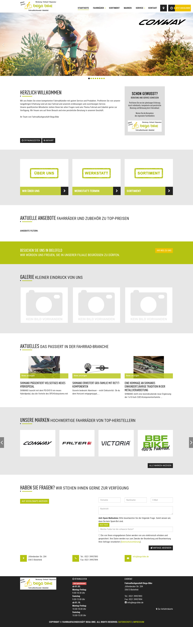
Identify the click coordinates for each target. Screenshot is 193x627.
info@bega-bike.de (141, 556)
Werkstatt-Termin (97, 191)
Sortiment (114, 8)
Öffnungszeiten (31, 140)
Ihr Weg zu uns (164, 250)
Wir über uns (45, 191)
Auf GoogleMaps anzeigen (34, 501)
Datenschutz (125, 622)
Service (140, 8)
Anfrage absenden (160, 548)
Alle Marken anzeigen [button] (160, 465)
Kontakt (152, 8)
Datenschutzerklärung (130, 542)
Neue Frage (104, 525)
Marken (128, 8)
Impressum (138, 622)
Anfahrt (49, 140)
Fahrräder (99, 8)
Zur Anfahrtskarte (164, 609)
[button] (14, 44)
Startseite (83, 8)
